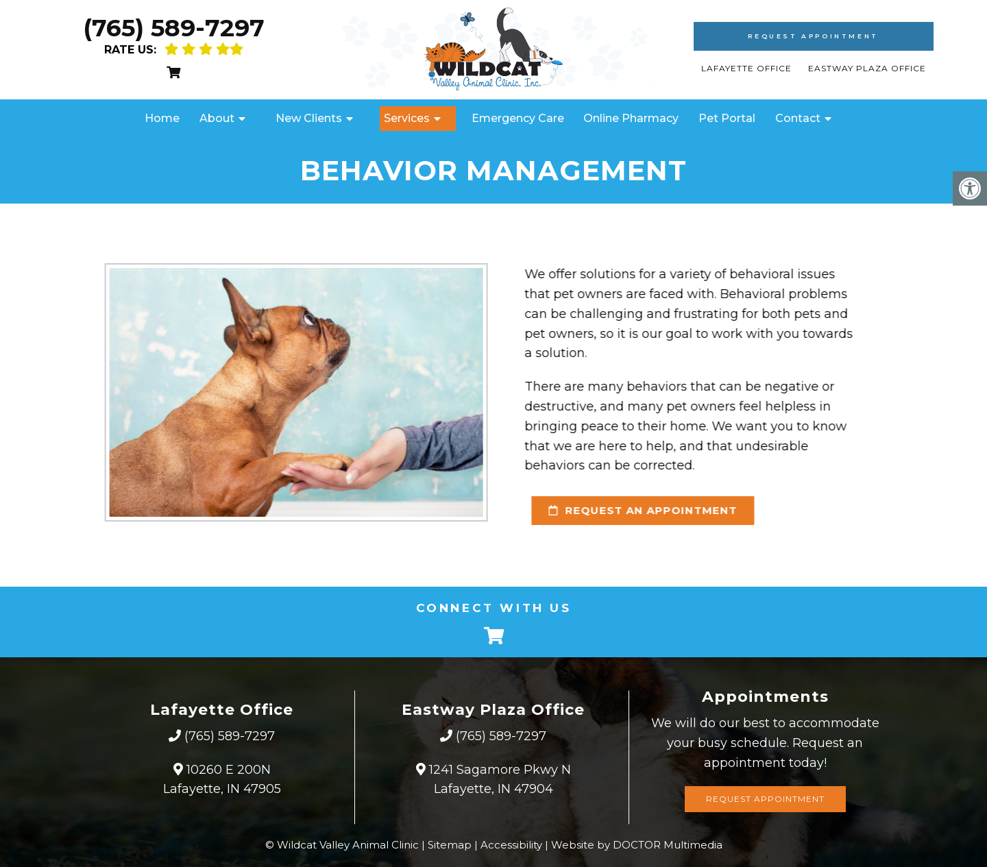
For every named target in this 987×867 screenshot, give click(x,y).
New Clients (309, 118)
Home (162, 118)
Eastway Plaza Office (867, 68)
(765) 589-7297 (174, 27)
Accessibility (511, 844)
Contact (797, 118)
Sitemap (450, 844)
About (216, 118)
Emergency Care (518, 118)
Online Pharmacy (631, 118)
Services (407, 118)
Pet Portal (726, 118)
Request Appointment (813, 36)
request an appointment (632, 510)
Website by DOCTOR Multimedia (636, 844)
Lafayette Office (747, 68)
